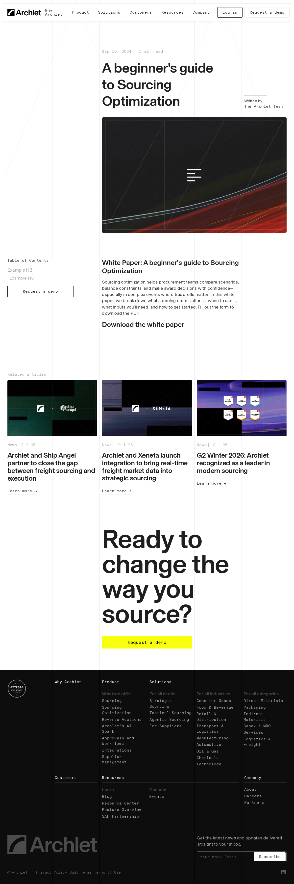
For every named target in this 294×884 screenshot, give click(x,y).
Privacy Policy (51, 872)
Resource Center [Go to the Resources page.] (120, 803)
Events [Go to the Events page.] (156, 796)
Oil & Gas (207, 751)
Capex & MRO (257, 726)
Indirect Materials (255, 716)
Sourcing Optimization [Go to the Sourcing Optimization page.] (117, 710)
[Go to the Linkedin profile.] (284, 872)
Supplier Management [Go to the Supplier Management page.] (114, 759)
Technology (208, 764)
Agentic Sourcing (169, 719)
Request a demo (267, 12)
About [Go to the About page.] (250, 789)
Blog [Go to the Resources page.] (107, 796)
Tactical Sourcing (170, 712)
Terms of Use (107, 872)
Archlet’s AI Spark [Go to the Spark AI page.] (117, 729)
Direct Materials (263, 700)
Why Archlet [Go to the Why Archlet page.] (53, 12)
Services (253, 732)
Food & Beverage (215, 707)
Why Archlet (68, 681)
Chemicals (207, 757)
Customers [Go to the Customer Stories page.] (141, 12)
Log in (229, 12)
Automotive (208, 744)
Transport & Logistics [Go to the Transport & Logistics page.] (210, 729)
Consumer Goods (213, 700)
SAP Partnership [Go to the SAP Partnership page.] (120, 816)
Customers (66, 777)
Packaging (255, 707)
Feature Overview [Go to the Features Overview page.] (122, 809)
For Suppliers (165, 726)
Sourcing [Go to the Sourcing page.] (112, 700)
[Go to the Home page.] (24, 12)
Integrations (117, 750)
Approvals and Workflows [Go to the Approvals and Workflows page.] (118, 741)
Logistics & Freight (257, 742)
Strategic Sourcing (160, 703)
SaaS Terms (81, 872)
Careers (253, 796)
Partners (254, 802)
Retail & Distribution (211, 716)
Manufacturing (212, 738)
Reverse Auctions (122, 719)
